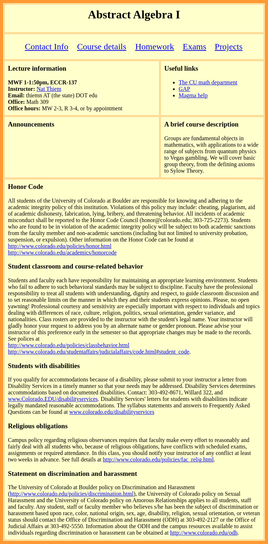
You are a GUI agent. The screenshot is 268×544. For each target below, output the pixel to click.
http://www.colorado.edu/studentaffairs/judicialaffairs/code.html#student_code (98, 352)
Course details (101, 46)
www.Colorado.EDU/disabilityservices (53, 399)
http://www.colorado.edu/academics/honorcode (62, 252)
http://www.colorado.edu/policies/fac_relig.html (158, 459)
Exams (194, 46)
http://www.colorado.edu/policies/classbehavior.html (68, 345)
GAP (184, 89)
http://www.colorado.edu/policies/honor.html (59, 246)
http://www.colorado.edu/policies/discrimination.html (71, 494)
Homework (154, 46)
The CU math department (208, 82)
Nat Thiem (49, 89)
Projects (228, 46)
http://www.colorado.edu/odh (203, 533)
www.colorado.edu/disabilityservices (111, 412)
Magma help (193, 95)
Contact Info (46, 46)
